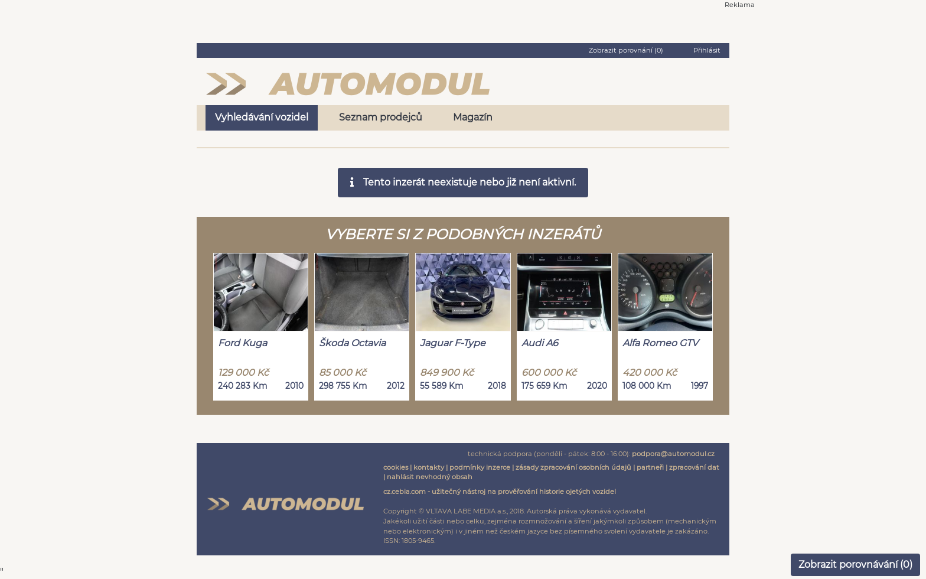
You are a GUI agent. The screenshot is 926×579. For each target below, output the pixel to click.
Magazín (473, 117)
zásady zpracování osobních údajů (573, 467)
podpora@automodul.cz (673, 454)
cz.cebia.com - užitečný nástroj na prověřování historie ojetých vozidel (499, 491)
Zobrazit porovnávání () (855, 564)
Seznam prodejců (380, 117)
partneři (650, 467)
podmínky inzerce (479, 467)
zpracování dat (694, 467)
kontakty (428, 467)
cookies (395, 467)
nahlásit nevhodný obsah (429, 477)
